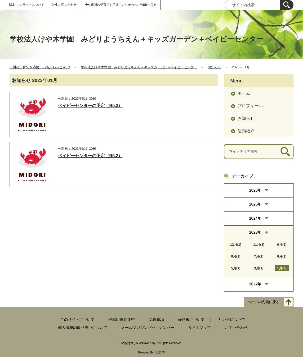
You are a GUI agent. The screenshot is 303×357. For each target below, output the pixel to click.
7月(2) (258, 256)
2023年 (255, 232)
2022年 (255, 284)
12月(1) (235, 244)
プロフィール (250, 105)
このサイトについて (30, 4)
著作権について (191, 320)
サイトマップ (199, 328)
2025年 (255, 204)
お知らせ (214, 67)
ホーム (243, 93)
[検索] (287, 5)
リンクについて (231, 320)
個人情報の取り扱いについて (82, 328)
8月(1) (235, 256)
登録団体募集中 (121, 320)
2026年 (255, 190)
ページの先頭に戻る (264, 302)
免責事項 (156, 320)
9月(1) (281, 244)
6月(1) (281, 256)
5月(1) (235, 268)
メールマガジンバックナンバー (147, 328)
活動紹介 (245, 131)
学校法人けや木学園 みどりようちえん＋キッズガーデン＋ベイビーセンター (139, 67)
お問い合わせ (67, 4)
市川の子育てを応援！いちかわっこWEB (39, 67)
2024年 (255, 218)
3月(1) (258, 268)
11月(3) (258, 244)
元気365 (159, 352)
